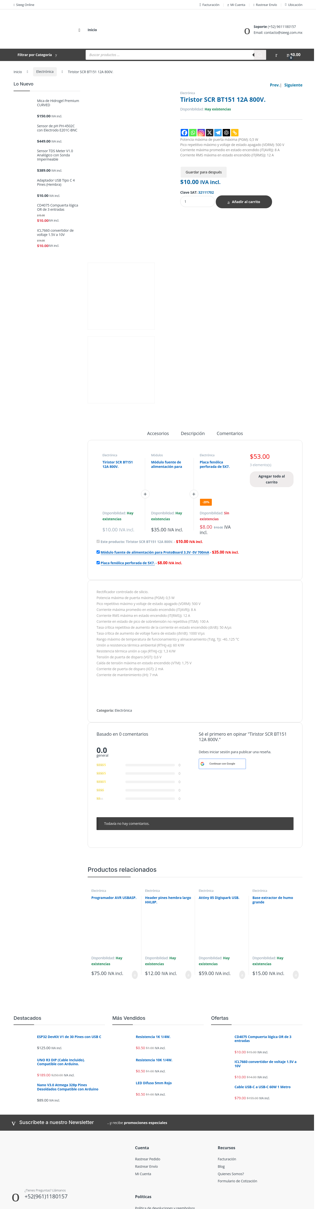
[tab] (158, 356)
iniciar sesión (220, 672)
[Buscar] (260, 55)
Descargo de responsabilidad (158, 1143)
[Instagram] (201, 132)
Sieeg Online (24, 4)
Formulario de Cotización (237, 1102)
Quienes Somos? (231, 1094)
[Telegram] (218, 132)
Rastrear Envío (265, 4)
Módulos (157, 376)
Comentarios (230, 354)
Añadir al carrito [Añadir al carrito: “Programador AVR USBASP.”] (135, 896)
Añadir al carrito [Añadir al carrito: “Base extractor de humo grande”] (296, 896)
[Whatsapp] (193, 132)
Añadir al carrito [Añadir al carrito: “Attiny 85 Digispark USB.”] (242, 896)
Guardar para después (204, 172)
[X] (209, 132)
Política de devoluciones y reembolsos (165, 1129)
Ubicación (293, 4)
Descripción (193, 354)
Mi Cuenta (236, 4)
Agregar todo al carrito (271, 400)
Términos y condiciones (153, 1136)
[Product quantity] (197, 201)
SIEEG (19, 1203)
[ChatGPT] (226, 132)
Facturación (209, 4)
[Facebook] (184, 132)
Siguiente (293, 85)
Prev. (275, 85)
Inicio (92, 29)
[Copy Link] (234, 132)
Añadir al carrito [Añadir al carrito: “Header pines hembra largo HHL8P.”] (188, 896)
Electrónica (45, 71)
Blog (221, 1087)
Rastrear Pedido (147, 1080)
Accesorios (158, 354)
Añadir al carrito (246, 201)
